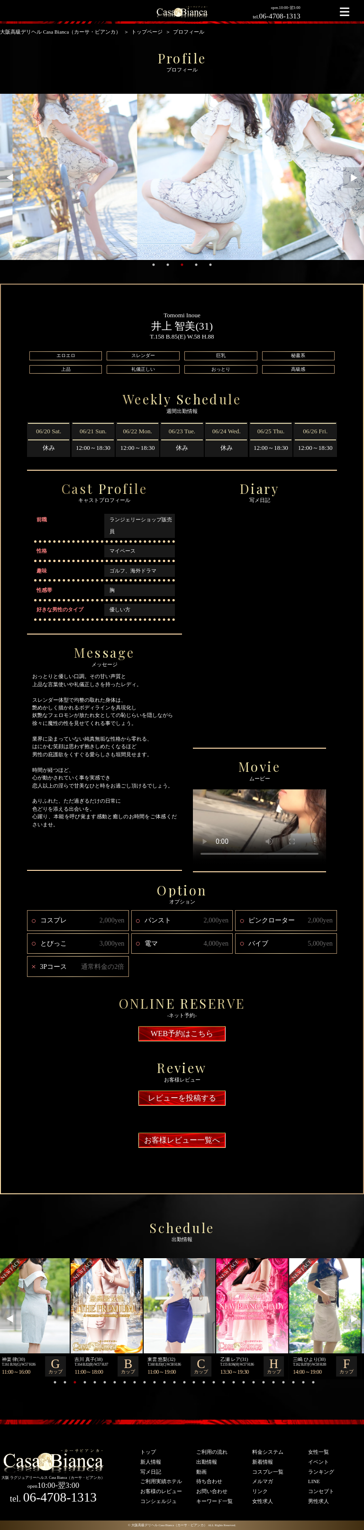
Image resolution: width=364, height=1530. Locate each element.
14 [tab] (184, 1382)
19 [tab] (233, 1382)
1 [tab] (153, 264)
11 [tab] (154, 1382)
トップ (148, 1452)
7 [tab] (114, 1382)
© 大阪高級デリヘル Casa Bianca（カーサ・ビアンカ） (167, 1525)
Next (353, 177)
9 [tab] (134, 1382)
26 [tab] (303, 1382)
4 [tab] (196, 264)
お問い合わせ (212, 1491)
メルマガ (262, 1481)
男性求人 (318, 1501)
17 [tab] (213, 1382)
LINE (314, 1481)
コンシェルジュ (158, 1501)
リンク (260, 1491)
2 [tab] (168, 264)
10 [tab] (144, 1382)
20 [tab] (243, 1382)
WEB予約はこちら (182, 1033)
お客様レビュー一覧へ (182, 1140)
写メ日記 (150, 1472)
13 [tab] (174, 1382)
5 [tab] (210, 264)
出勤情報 (206, 1462)
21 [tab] (253, 1382)
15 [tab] (194, 1382)
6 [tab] (104, 1382)
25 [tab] (293, 1382)
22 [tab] (263, 1382)
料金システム (267, 1452)
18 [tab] (223, 1382)
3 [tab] (182, 264)
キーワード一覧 (214, 1501)
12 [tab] (164, 1382)
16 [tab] (204, 1382)
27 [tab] (313, 1382)
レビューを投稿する (182, 1097)
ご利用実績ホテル (161, 1481)
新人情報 (150, 1462)
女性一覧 (318, 1452)
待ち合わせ (209, 1481)
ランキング (321, 1472)
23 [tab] (273, 1382)
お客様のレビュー (161, 1491)
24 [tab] (283, 1382)
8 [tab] (124, 1382)
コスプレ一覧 (267, 1472)
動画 (201, 1472)
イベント (318, 1462)
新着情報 (262, 1462)
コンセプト (321, 1491)
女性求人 (262, 1501)
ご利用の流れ (212, 1452)
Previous (10, 177)
